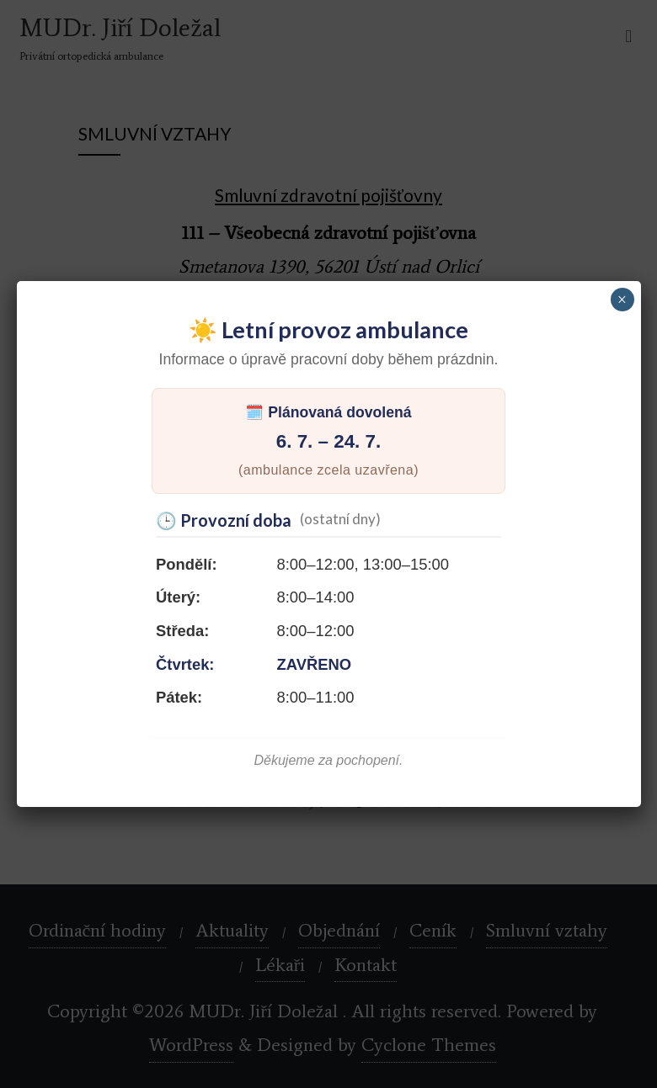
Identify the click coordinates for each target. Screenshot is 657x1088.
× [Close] (622, 299)
